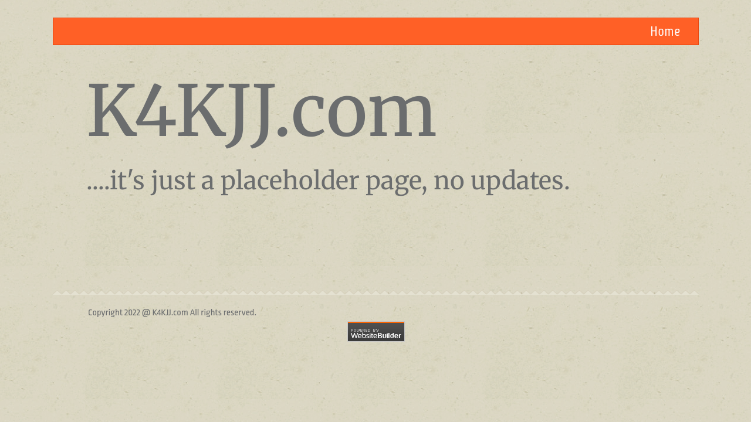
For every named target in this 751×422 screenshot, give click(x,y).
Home (665, 31)
